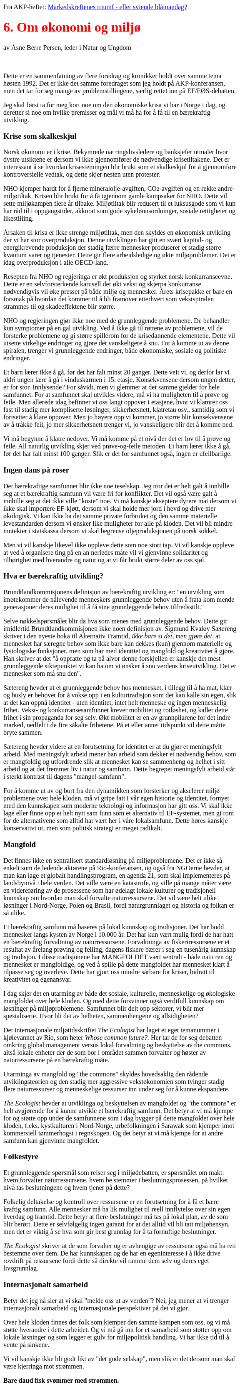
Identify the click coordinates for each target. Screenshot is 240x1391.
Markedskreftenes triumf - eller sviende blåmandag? (118, 6)
